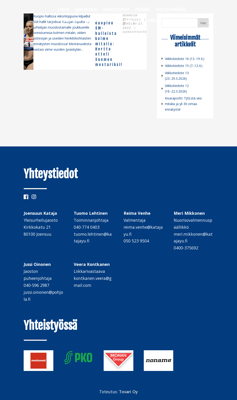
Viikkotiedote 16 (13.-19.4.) (184, 58)
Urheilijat (142, 10)
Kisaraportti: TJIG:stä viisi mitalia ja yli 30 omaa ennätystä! (183, 104)
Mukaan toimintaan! (126, 21)
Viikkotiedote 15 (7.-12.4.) (183, 65)
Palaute (154, 21)
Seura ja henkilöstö (171, 10)
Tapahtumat (95, 21)
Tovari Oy (128, 391)
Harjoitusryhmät (116, 10)
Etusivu (63, 10)
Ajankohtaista (86, 10)
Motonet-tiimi (69, 21)
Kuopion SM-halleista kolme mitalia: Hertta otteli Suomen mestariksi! (109, 44)
